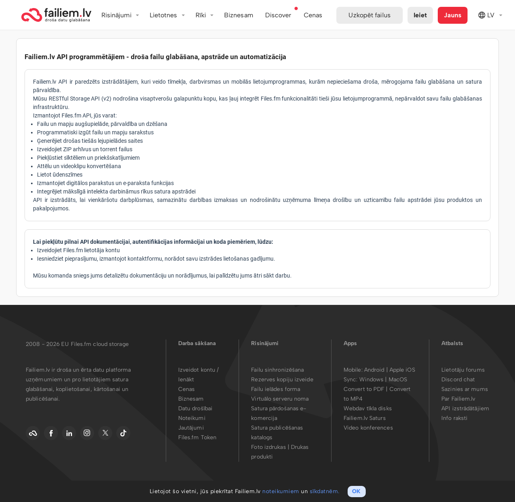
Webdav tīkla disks (368, 408)
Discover (278, 15)
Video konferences (368, 427)
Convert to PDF (364, 389)
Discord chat (458, 379)
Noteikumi (192, 418)
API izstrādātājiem (465, 408)
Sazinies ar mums (464, 389)
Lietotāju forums (463, 369)
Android (375, 369)
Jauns (452, 15)
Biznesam (238, 15)
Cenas (186, 389)
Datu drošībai (195, 408)
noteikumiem (280, 491)
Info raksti (454, 418)
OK (356, 491)
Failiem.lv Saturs (365, 418)
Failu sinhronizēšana (277, 369)
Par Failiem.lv (458, 398)
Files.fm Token (197, 437)
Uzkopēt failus (369, 15)
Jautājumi (191, 427)
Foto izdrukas (268, 447)
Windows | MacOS (383, 379)
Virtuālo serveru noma (280, 398)
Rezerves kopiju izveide (282, 379)
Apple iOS (402, 369)
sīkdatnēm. (325, 491)
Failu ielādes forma (275, 389)
